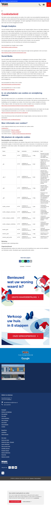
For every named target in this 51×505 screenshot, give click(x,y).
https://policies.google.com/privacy (9, 47)
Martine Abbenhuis (5, 452)
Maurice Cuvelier (5, 456)
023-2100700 (7, 404)
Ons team (3, 438)
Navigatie (48, 4)
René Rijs (3, 454)
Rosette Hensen (5, 450)
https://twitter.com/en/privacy (8, 89)
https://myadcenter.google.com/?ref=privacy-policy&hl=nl (14, 112)
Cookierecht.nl (4, 128)
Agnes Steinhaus (5, 444)
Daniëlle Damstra (5, 448)
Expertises (4, 430)
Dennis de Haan (5, 440)
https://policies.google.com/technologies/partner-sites (13, 52)
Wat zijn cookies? (15, 130)
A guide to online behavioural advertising (21, 133)
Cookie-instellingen (26, 501)
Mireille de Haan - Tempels (7, 442)
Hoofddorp (3, 432)
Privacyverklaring (37, 478)
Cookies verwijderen (16, 131)
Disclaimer (32, 478)
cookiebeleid (36, 498)
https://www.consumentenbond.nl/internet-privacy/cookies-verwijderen (17, 105)
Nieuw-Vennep (4, 434)
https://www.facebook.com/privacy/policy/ (11, 84)
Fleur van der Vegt (5, 446)
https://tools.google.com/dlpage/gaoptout (10, 119)
